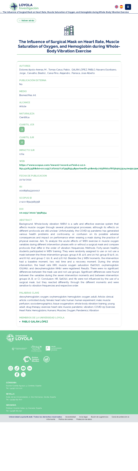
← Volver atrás (26, 20)
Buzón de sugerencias (99, 417)
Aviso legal (83, 417)
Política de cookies (66, 419)
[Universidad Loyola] (20, 338)
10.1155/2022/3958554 (33, 212)
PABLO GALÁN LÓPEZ (35, 321)
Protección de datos (84, 419)
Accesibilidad (70, 417)
